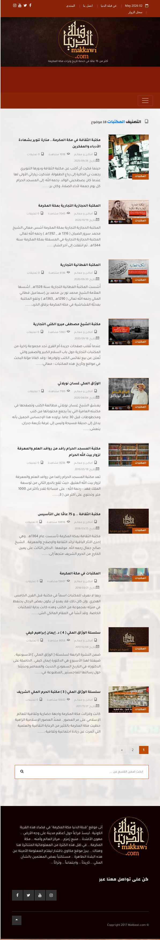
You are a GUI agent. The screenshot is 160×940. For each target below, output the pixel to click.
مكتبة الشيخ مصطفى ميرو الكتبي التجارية (66, 326)
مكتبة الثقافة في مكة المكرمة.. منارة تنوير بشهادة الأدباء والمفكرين (59, 145)
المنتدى (70, 5)
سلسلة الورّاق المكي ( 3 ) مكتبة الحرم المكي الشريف (58, 693)
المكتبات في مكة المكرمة (79, 575)
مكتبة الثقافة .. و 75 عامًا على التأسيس (69, 516)
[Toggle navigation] (144, 101)
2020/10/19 (81, 221)
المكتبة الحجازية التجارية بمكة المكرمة (69, 207)
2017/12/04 (81, 648)
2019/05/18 (81, 471)
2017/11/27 (82, 708)
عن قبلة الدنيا (109, 5)
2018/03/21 (81, 589)
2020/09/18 (81, 340)
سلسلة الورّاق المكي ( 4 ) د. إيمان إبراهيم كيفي (62, 634)
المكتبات (116, 123)
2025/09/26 (81, 162)
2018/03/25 (81, 530)
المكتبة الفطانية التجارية (80, 266)
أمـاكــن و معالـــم (83, 155)
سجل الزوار (135, 12)
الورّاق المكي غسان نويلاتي (78, 385)
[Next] (121, 751)
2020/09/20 (81, 281)
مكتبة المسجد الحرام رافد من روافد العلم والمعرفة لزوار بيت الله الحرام (58, 453)
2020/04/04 (81, 399)
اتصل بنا (87, 5)
